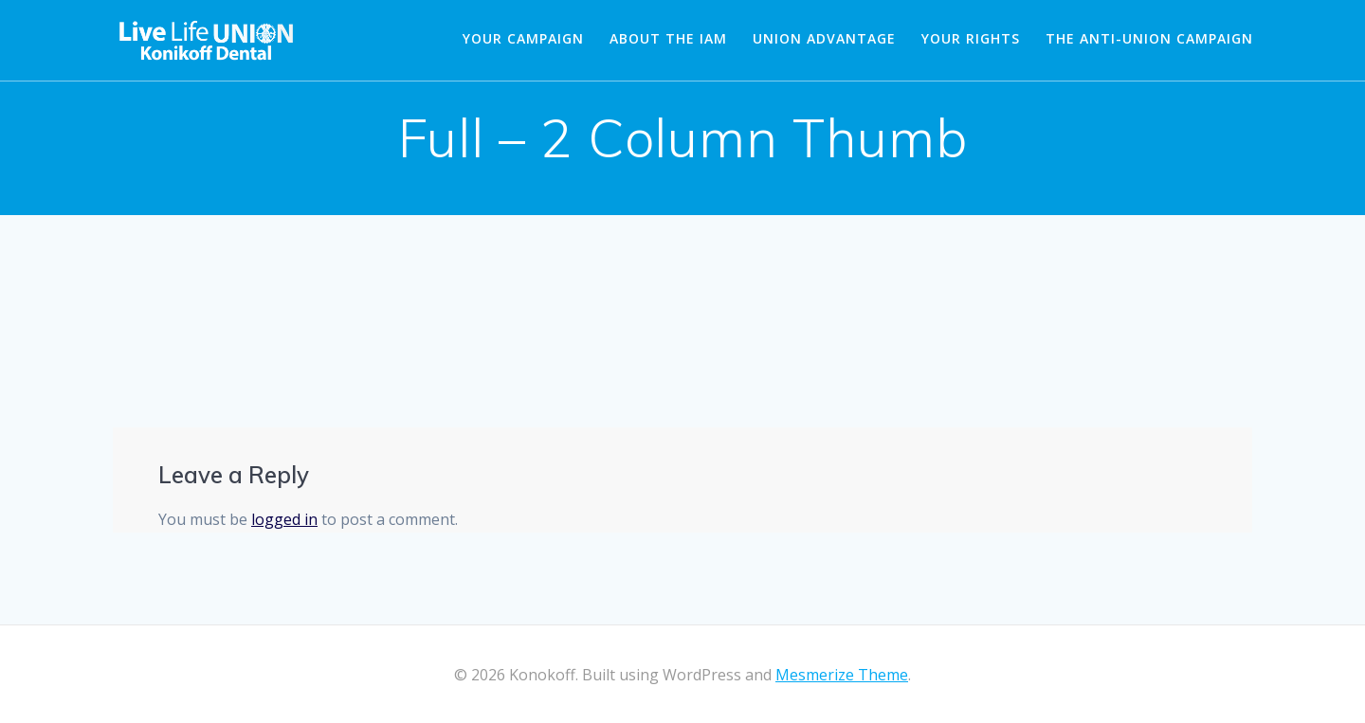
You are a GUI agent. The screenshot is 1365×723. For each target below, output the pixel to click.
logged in (284, 519)
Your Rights (970, 38)
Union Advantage (824, 38)
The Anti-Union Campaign (1149, 38)
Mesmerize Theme (841, 674)
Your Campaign (523, 38)
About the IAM (668, 38)
